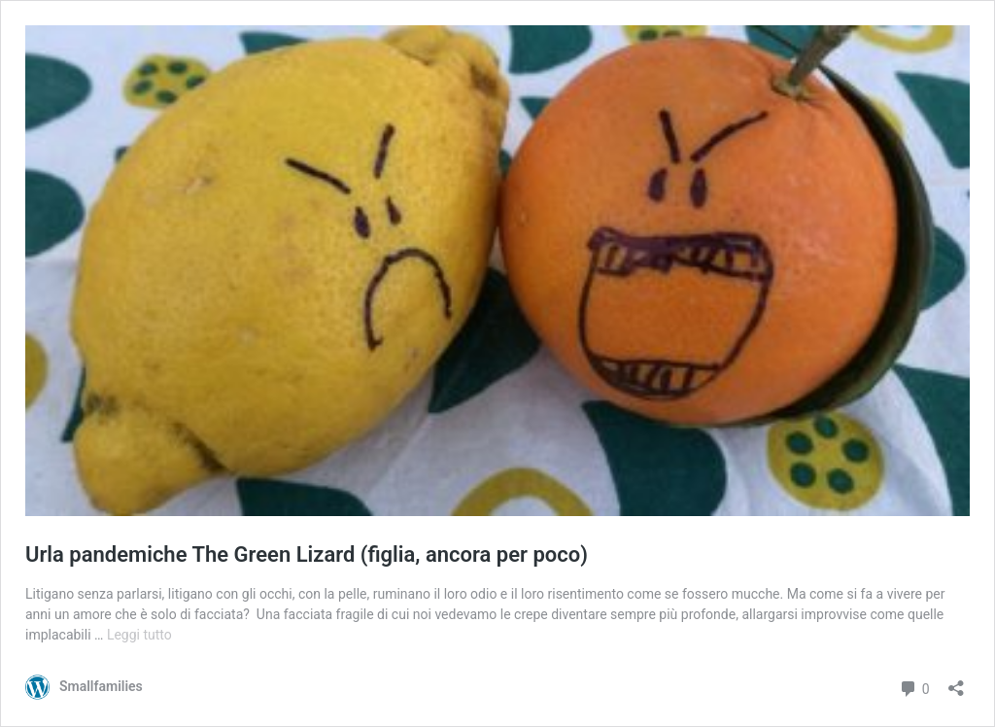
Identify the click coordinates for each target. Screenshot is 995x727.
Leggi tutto (139, 634)
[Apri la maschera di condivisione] (956, 682)
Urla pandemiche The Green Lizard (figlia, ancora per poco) (306, 554)
